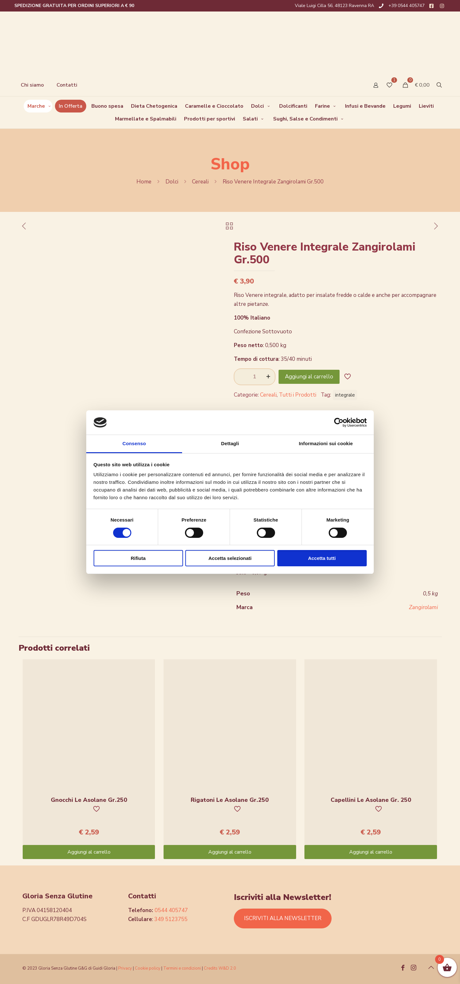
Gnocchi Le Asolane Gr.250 (89, 800)
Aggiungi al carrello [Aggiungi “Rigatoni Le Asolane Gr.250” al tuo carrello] (229, 852)
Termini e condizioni (182, 968)
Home (143, 181)
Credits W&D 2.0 (220, 968)
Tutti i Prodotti (297, 395)
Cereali (200, 181)
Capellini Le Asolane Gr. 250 (371, 800)
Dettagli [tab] (230, 443)
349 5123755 (171, 919)
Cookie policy (148, 968)
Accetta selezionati (229, 558)
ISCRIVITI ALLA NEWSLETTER (282, 918)
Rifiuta (138, 558)
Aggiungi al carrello (309, 376)
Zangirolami (423, 607)
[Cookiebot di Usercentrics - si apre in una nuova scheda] (339, 422)
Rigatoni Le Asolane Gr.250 (230, 800)
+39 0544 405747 (406, 6)
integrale (345, 395)
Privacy (125, 968)
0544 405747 (171, 910)
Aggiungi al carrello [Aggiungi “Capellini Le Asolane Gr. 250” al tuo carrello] (370, 852)
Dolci (171, 181)
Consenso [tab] (134, 443)
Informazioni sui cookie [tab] (326, 443)
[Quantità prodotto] (254, 376)
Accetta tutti (322, 558)
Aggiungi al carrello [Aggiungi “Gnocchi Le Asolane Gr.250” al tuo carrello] (89, 852)
